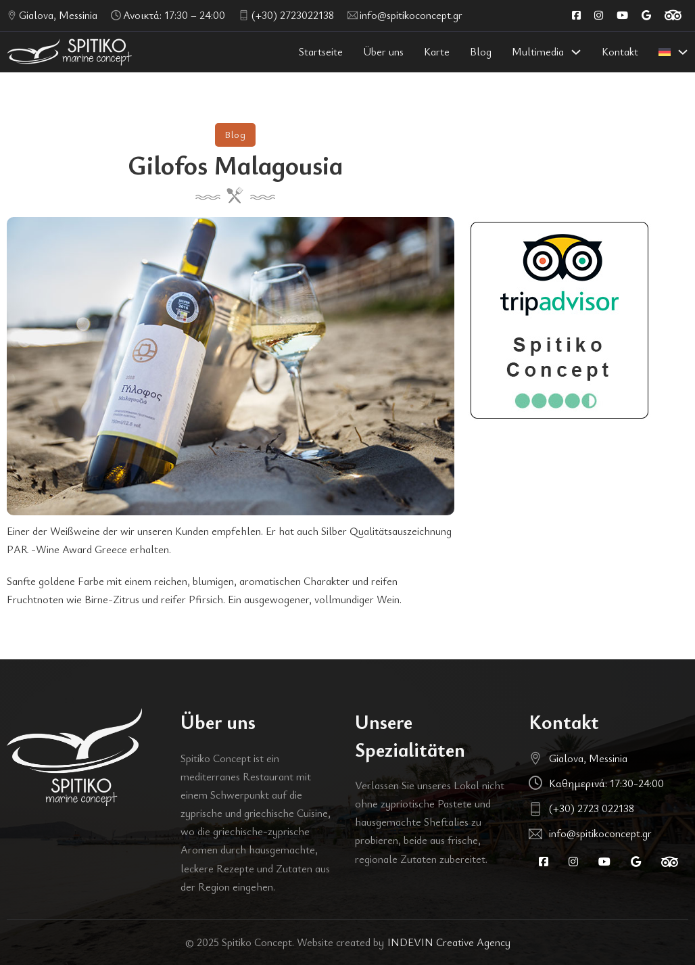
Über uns (383, 51)
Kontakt (620, 51)
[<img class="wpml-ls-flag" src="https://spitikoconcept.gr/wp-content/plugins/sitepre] (682, 52)
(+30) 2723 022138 (591, 808)
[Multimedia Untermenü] (576, 52)
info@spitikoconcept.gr (411, 14)
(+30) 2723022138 (292, 14)
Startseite (321, 51)
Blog (481, 51)
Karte (437, 51)
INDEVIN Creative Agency (448, 942)
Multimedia (538, 51)
